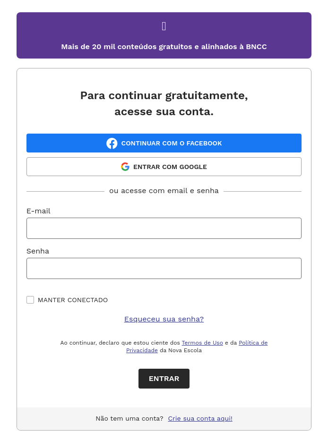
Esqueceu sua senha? (164, 318)
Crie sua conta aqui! (200, 418)
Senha (37, 250)
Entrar (164, 378)
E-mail (38, 210)
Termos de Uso (202, 342)
